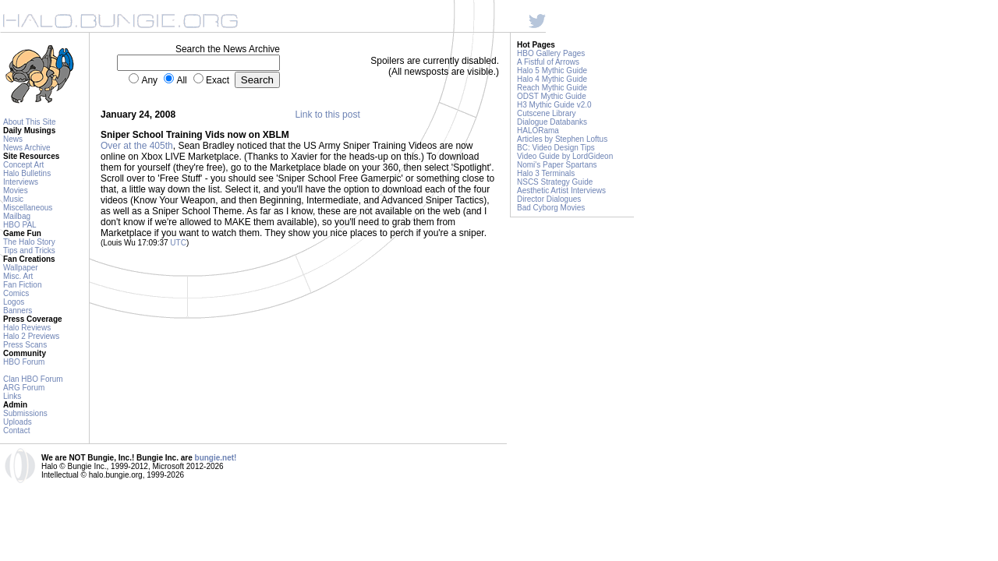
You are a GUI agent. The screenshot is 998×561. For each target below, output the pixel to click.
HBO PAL (20, 225)
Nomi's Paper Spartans (557, 165)
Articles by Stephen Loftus (562, 139)
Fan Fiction (22, 284)
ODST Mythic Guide (551, 96)
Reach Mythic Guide (552, 87)
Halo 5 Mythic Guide (552, 70)
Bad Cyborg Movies (551, 207)
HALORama (538, 130)
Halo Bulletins (27, 173)
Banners (17, 310)
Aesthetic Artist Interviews (561, 190)
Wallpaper (20, 267)
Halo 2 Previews (31, 336)
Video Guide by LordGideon (565, 156)
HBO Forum (23, 362)
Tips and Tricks (29, 250)
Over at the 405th (137, 145)
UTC (178, 242)
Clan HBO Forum (33, 379)
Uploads (17, 422)
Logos (13, 302)
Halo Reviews (27, 327)
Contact (16, 430)
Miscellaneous (27, 207)
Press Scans (25, 344)
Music (13, 199)
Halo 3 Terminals (546, 173)
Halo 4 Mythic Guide (552, 79)
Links (12, 396)
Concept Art (23, 165)
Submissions (25, 413)
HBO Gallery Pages (551, 53)
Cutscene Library (546, 113)
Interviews (20, 182)
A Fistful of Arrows (548, 62)
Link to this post (327, 114)
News (13, 139)
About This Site (29, 122)
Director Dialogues (549, 199)
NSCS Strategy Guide (555, 182)
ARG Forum (23, 387)
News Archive (27, 147)
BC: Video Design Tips (556, 147)
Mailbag (16, 216)
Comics (16, 293)
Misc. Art (18, 276)
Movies (15, 190)
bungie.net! (216, 457)
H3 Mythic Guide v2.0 (554, 105)
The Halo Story (29, 242)
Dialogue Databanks (552, 122)
